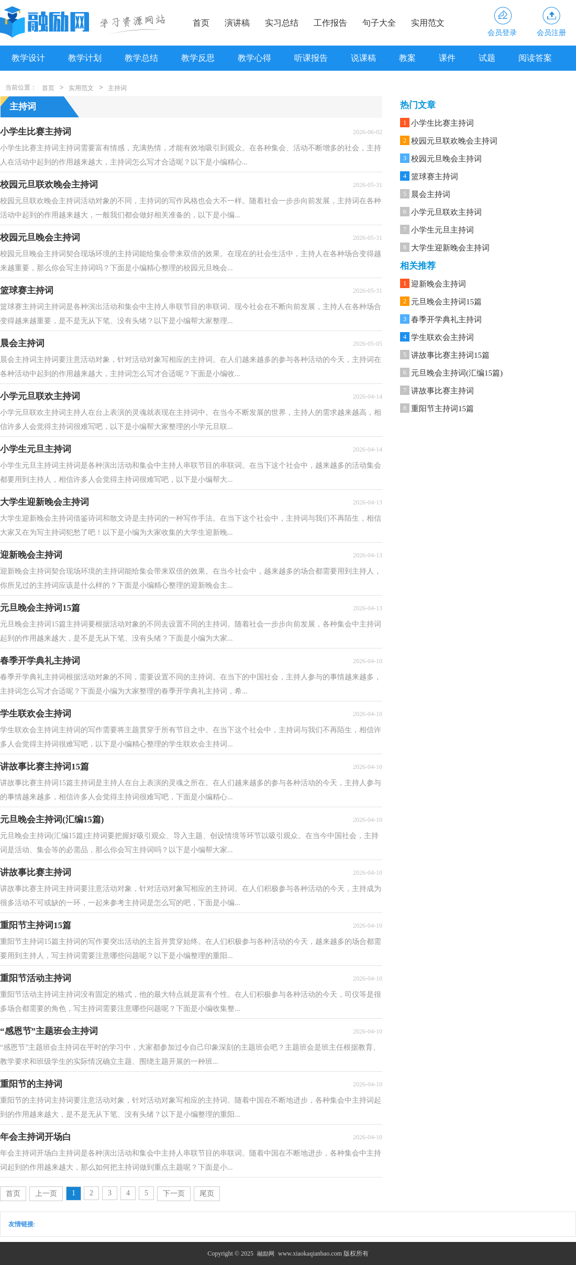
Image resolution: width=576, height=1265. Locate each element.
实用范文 (428, 22)
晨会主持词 (430, 194)
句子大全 (379, 22)
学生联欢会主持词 (442, 337)
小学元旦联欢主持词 (446, 212)
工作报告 (330, 22)
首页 (201, 22)
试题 (487, 57)
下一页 (174, 1193)
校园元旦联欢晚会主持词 (454, 141)
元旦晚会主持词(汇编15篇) (457, 373)
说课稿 (363, 57)
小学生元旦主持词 (442, 230)
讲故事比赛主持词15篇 (450, 355)
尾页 (207, 1193)
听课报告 (311, 57)
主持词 (117, 88)
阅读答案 (535, 57)
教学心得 (254, 57)
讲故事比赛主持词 (442, 391)
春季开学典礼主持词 (446, 319)
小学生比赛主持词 (442, 123)
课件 (447, 57)
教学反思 (198, 57)
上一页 (46, 1193)
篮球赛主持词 (434, 176)
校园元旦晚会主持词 (446, 159)
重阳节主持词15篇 (442, 408)
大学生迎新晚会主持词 (450, 248)
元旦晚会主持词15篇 (446, 302)
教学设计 (28, 57)
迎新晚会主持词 (438, 284)
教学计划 (85, 57)
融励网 (265, 1253)
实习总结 (281, 22)
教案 (407, 57)
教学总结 (141, 57)
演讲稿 (237, 22)
